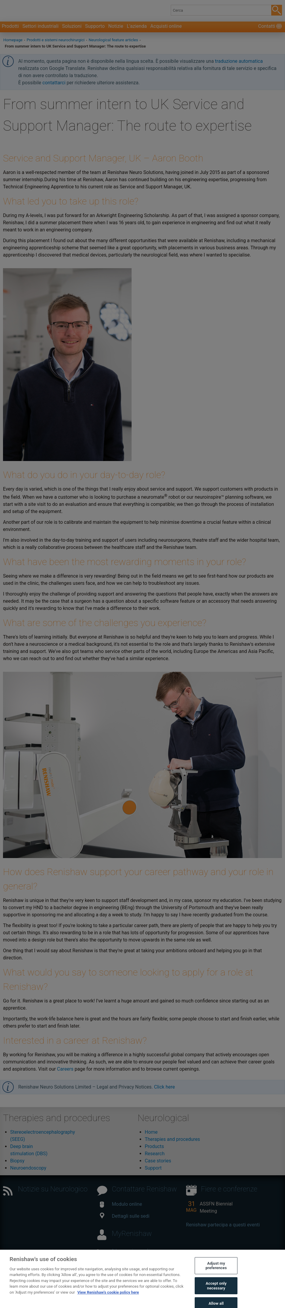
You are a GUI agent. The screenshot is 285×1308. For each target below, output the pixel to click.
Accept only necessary (216, 1290)
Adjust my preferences (216, 1270)
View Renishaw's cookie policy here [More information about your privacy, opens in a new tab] (108, 1296)
